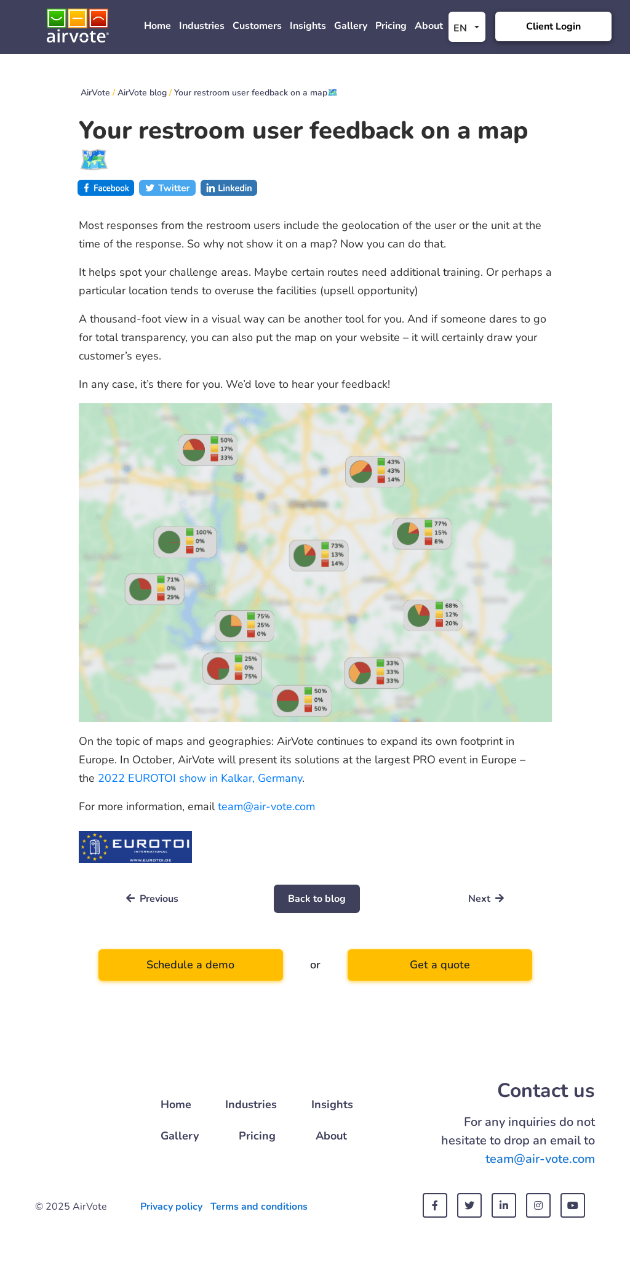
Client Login (553, 26)
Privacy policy (171, 1206)
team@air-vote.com (266, 806)
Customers (257, 26)
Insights (308, 26)
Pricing (391, 26)
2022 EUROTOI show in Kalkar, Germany (200, 778)
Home (157, 26)
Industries (202, 26)
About (429, 26)
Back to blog (317, 899)
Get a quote (440, 964)
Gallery (350, 26)
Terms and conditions (259, 1206)
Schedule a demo (190, 964)
